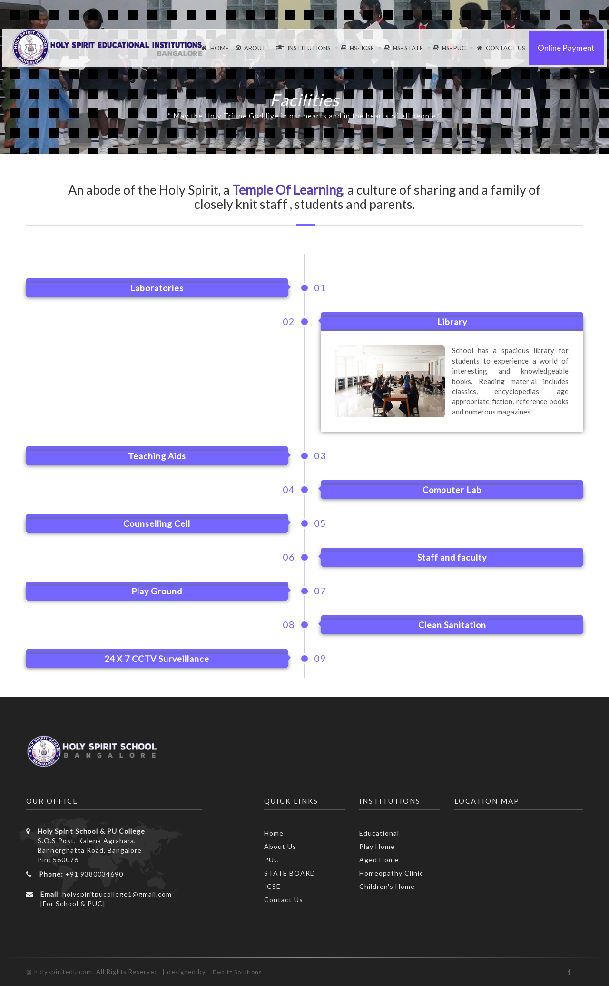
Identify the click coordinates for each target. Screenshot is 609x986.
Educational (379, 833)
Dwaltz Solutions (237, 972)
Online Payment (566, 48)
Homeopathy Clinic (391, 873)
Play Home (377, 846)
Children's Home (387, 886)
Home (274, 833)
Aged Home (379, 860)
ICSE (272, 886)
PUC (271, 860)
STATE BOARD (289, 873)
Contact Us (283, 900)
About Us (280, 846)
